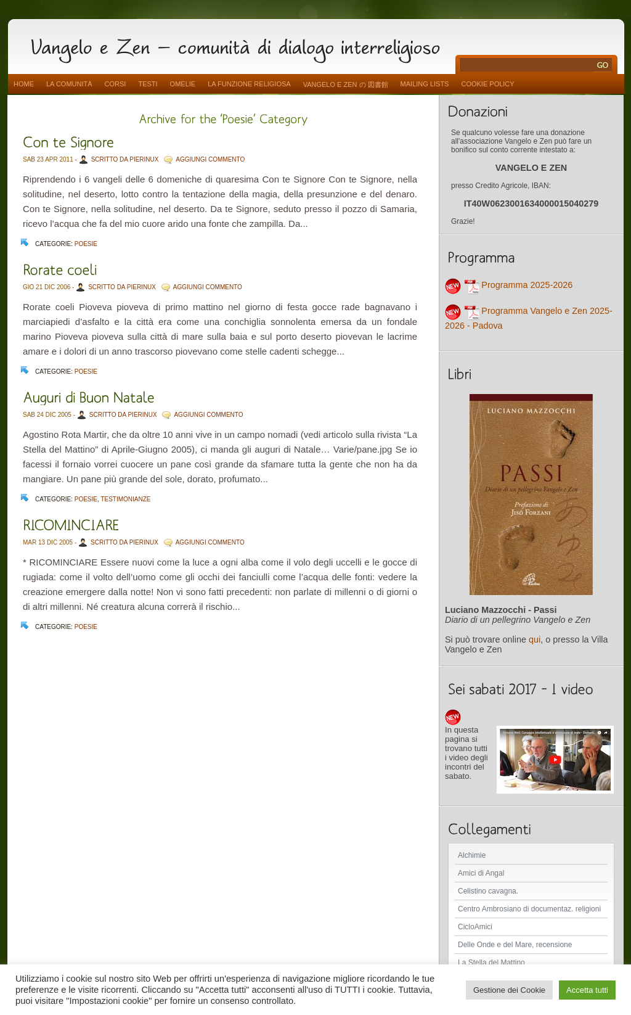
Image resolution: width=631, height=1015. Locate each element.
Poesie (86, 243)
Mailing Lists (425, 84)
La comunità (69, 84)
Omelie (183, 84)
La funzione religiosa (249, 84)
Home (24, 84)
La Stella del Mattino (491, 962)
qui (534, 639)
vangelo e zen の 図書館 (345, 84)
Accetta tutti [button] (587, 990)
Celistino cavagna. (488, 891)
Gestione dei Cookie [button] (509, 990)
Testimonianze (125, 499)
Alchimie (472, 855)
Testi (147, 84)
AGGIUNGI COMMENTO (210, 159)
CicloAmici (475, 927)
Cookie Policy (487, 84)
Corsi (115, 84)
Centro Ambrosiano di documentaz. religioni (529, 909)
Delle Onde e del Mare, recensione (515, 944)
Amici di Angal (481, 873)
